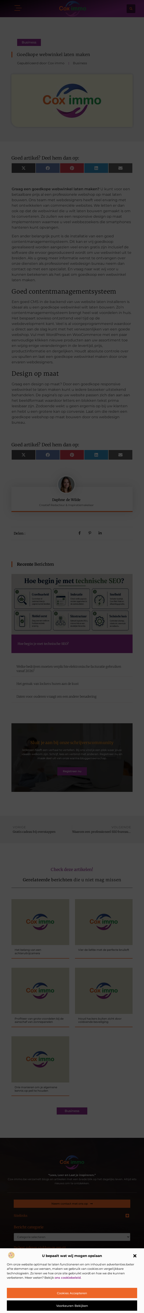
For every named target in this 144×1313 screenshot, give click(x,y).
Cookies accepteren (72, 1293)
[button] (135, 1256)
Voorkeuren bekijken (72, 1306)
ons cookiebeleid (68, 1277)
